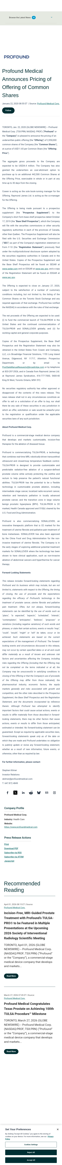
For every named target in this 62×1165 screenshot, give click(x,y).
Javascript (9, 861)
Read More (11, 976)
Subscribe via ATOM (14, 857)
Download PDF (11, 848)
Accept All (31, 1161)
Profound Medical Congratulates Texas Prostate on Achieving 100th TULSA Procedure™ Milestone (29, 1009)
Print (6, 844)
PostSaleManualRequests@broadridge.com (23, 367)
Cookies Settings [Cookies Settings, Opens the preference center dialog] (31, 1145)
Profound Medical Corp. (48, 103)
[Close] (58, 1130)
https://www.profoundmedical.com (20, 827)
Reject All (31, 1153)
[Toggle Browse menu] (52, 17)
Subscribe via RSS (13, 852)
